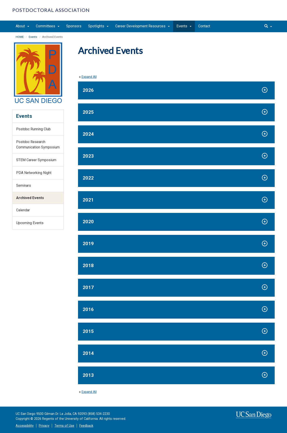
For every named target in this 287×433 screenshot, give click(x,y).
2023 (88, 156)
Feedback (86, 426)
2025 (88, 112)
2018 (88, 265)
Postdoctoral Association (51, 10)
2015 (88, 331)
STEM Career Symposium (36, 160)
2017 (88, 287)
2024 (88, 134)
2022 (88, 178)
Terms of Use (64, 426)
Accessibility (25, 426)
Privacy (44, 426)
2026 (88, 90)
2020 (88, 221)
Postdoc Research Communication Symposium (38, 144)
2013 (88, 375)
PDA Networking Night (33, 173)
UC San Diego (249, 12)
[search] (268, 26)
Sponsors (73, 26)
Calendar (23, 210)
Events (183, 26)
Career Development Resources (142, 26)
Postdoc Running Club (33, 129)
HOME (20, 37)
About (22, 26)
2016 (88, 309)
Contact (204, 26)
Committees (47, 26)
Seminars (23, 185)
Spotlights (98, 26)
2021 (88, 200)
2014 (88, 353)
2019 (88, 243)
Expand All (89, 77)
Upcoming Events (29, 223)
